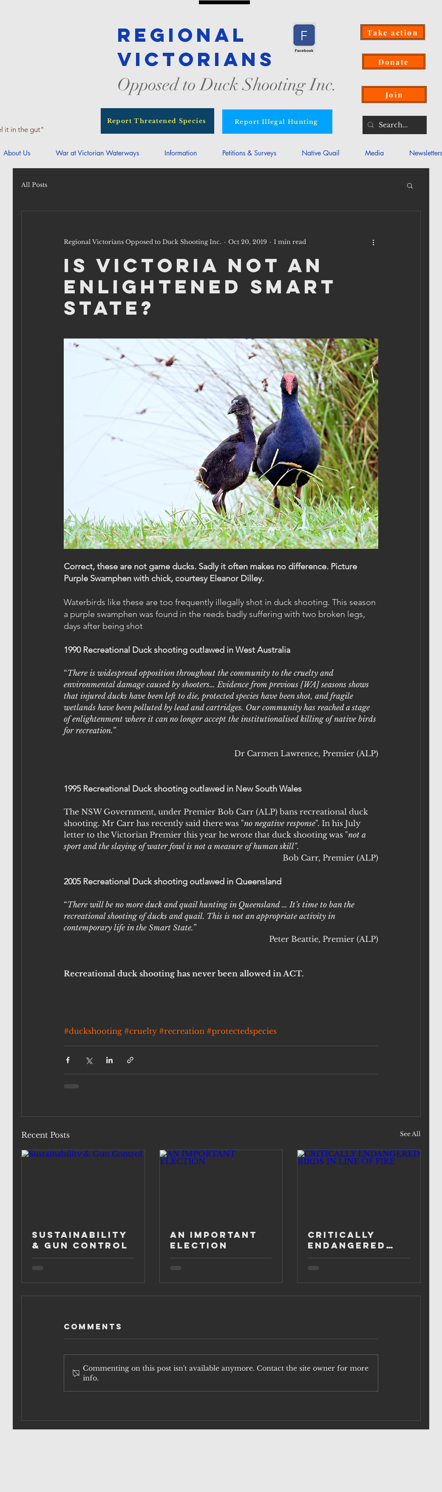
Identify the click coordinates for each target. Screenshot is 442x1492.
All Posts (34, 185)
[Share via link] (130, 1060)
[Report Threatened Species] (157, 121)
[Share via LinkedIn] (109, 1060)
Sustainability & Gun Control (80, 1240)
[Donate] (393, 61)
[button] (181, 153)
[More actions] (373, 242)
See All (410, 1134)
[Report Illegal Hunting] (277, 121)
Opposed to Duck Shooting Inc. (227, 84)
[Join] (394, 94)
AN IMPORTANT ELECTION (213, 1240)
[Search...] (394, 125)
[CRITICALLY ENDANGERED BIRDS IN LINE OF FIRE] (359, 1184)
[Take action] (392, 32)
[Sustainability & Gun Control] (83, 1184)
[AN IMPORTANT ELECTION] (221, 1184)
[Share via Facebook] (68, 1060)
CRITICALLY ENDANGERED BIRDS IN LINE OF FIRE (358, 1240)
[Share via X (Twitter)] (89, 1060)
